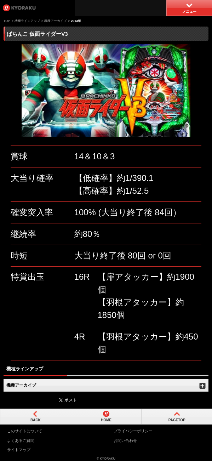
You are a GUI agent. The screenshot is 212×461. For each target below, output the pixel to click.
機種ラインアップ (27, 21)
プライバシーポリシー (133, 431)
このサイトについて (24, 431)
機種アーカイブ (55, 21)
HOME (106, 420)
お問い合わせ (125, 440)
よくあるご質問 (20, 440)
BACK (35, 420)
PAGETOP (176, 420)
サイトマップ (18, 450)
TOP (7, 21)
